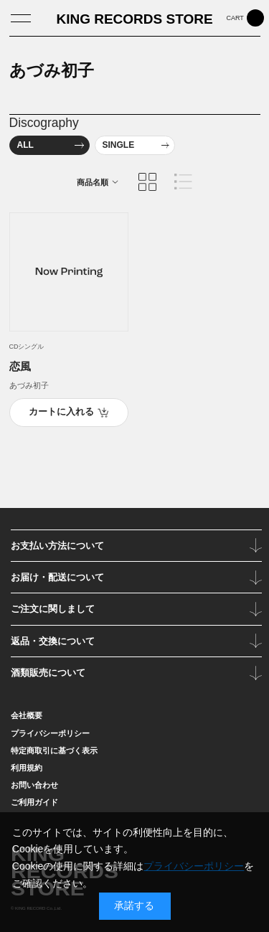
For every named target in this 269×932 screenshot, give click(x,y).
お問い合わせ (34, 785)
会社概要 (26, 715)
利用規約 (26, 767)
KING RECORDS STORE (134, 19)
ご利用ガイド (34, 802)
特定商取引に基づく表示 (54, 750)
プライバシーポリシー (50, 733)
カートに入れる (61, 412)
